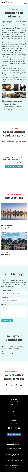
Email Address (12, 299)
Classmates (14, 404)
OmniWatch (14, 406)
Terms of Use (9, 460)
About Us (14, 416)
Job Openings (14, 423)
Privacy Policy (18, 460)
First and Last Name (12, 292)
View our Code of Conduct (14, 166)
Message (12, 310)
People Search (14, 402)
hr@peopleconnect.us (7, 353)
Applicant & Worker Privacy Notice (14, 463)
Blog (14, 414)
